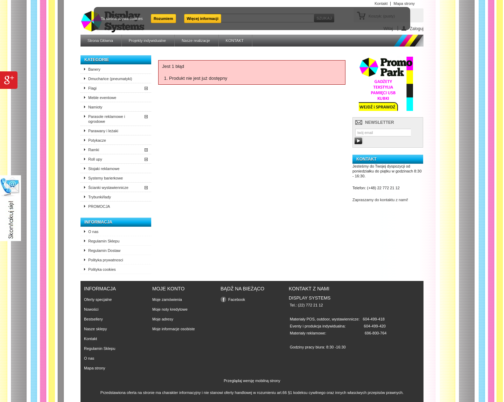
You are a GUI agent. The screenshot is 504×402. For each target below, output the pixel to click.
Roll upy (95, 159)
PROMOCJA (99, 206)
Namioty (95, 107)
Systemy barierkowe (105, 178)
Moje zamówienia (167, 299)
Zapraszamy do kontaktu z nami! (380, 200)
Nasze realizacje (196, 40)
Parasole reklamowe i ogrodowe (106, 119)
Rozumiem (163, 18)
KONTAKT (235, 40)
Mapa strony (94, 368)
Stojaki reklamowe (103, 169)
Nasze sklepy (95, 329)
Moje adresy (162, 319)
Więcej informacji (202, 18)
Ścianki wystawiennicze (108, 187)
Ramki (93, 150)
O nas (93, 232)
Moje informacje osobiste (173, 329)
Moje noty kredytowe (170, 309)
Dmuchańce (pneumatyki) (110, 79)
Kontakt (90, 339)
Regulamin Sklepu (103, 241)
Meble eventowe (102, 98)
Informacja (98, 222)
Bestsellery (93, 319)
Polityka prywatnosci (105, 260)
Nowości (91, 309)
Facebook (236, 299)
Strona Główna (100, 40)
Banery (94, 69)
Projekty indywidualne (147, 40)
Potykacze (97, 140)
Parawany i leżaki (103, 131)
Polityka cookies (102, 269)
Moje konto (168, 288)
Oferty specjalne (98, 299)
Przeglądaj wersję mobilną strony (252, 381)
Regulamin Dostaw (104, 250)
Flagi (92, 88)
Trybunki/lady (99, 197)
